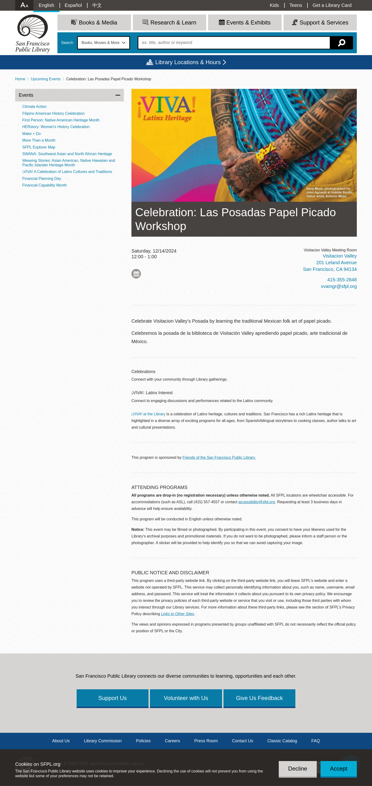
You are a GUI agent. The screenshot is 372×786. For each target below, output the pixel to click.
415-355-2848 (342, 279)
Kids (274, 5)
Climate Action (34, 107)
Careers (172, 740)
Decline (297, 768)
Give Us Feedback (259, 698)
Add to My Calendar (136, 273)
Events (26, 95)
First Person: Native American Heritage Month (60, 120)
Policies (143, 740)
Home (20, 79)
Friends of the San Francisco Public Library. (219, 457)
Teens (295, 5)
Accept (338, 768)
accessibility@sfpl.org (256, 502)
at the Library (148, 414)
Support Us (112, 698)
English (46, 5)
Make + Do (31, 134)
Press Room (206, 740)
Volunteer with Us (186, 698)
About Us (61, 740)
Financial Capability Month (44, 185)
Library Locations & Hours (188, 62)
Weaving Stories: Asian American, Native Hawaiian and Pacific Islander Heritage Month (68, 162)
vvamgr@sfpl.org (339, 286)
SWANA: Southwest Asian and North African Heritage (67, 154)
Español (73, 5)
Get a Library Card (332, 5)
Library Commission (103, 740)
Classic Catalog (282, 740)
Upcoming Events (45, 79)
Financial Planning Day (41, 179)
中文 (97, 5)
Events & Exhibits (248, 22)
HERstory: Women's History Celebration (56, 127)
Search (67, 43)
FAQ (315, 740)
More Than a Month (38, 140)
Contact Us (242, 740)
